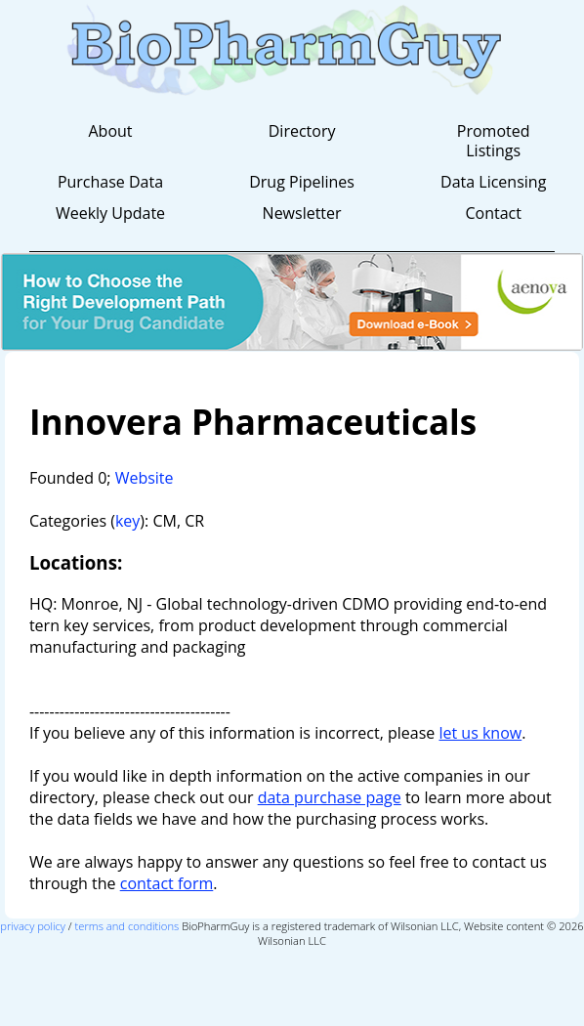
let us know (479, 733)
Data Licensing (493, 181)
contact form (167, 883)
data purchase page (329, 797)
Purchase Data (110, 181)
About (110, 131)
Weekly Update (110, 213)
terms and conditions (127, 926)
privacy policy (32, 926)
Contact (493, 213)
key (127, 521)
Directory (302, 131)
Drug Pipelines (302, 181)
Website (144, 478)
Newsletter (302, 213)
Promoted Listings (493, 140)
